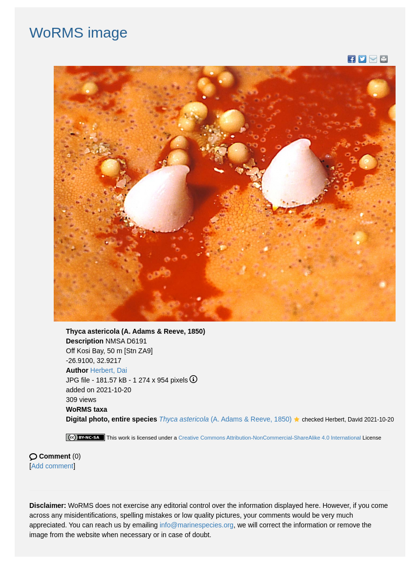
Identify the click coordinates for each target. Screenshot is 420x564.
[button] (297, 420)
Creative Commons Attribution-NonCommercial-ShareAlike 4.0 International (269, 438)
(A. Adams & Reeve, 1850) (225, 419)
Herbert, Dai (108, 370)
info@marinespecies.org (196, 525)
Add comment (52, 466)
